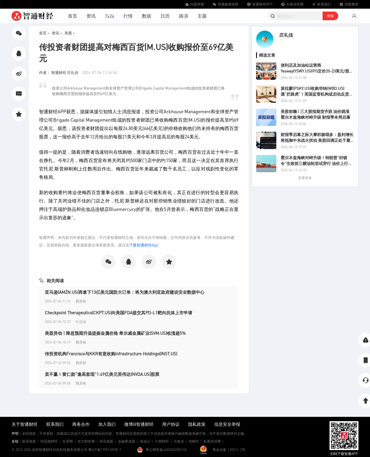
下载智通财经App (143, 244)
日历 (165, 16)
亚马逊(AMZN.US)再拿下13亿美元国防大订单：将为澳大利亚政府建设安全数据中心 (124, 292)
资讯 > (57, 32)
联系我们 (55, 424)
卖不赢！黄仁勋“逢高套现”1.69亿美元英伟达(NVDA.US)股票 (102, 374)
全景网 (67, 441)
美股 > (69, 32)
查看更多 (305, 178)
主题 (202, 16)
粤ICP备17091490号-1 (104, 449)
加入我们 (107, 424)
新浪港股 (29, 441)
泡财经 (193, 441)
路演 (183, 16)
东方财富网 (86, 441)
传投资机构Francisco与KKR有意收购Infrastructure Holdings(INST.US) (111, 353)
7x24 (109, 16)
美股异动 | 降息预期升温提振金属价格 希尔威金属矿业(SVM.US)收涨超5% (115, 333)
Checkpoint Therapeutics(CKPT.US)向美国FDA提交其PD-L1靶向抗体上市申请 (118, 312)
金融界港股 (126, 441)
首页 (72, 16)
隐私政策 (197, 424)
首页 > (44, 32)
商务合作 (81, 424)
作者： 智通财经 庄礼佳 (59, 72)
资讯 (91, 16)
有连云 (145, 441)
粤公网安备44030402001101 (166, 449)
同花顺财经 (49, 441)
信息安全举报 (227, 424)
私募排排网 (212, 441)
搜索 (330, 16)
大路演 (178, 441)
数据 (146, 16)
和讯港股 (106, 441)
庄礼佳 (286, 35)
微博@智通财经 (138, 424)
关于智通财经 (25, 424)
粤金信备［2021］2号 (228, 449)
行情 (128, 16)
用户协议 (171, 424)
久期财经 (162, 441)
